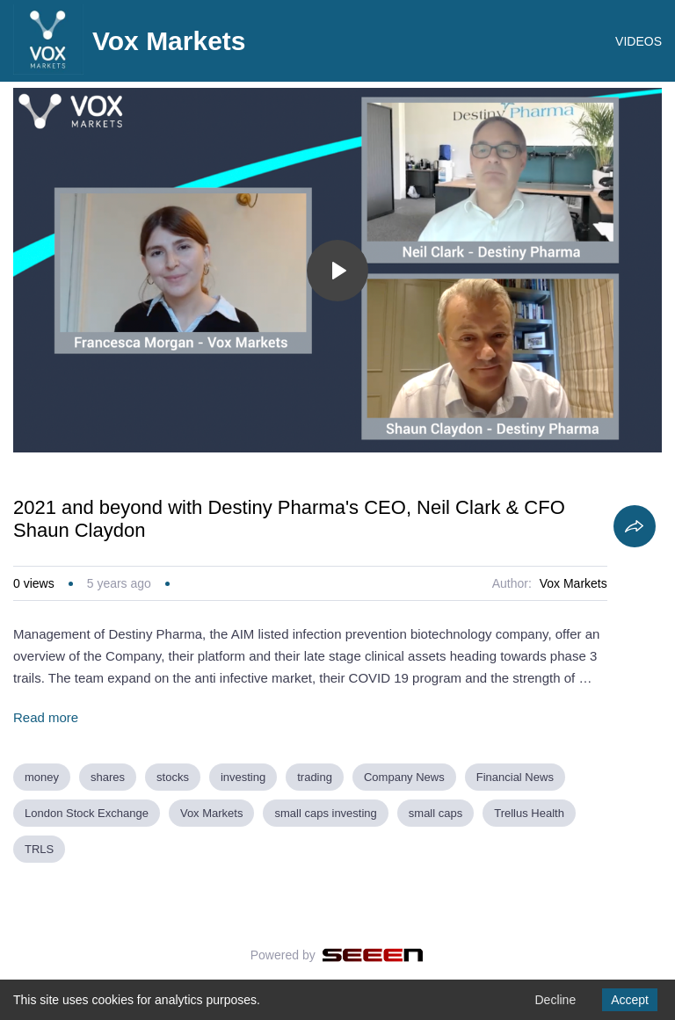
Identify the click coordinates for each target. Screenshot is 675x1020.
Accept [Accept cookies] (630, 1000)
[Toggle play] (337, 270)
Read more (45, 717)
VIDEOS (638, 41)
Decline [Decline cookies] (555, 1000)
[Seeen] (373, 955)
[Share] (634, 526)
